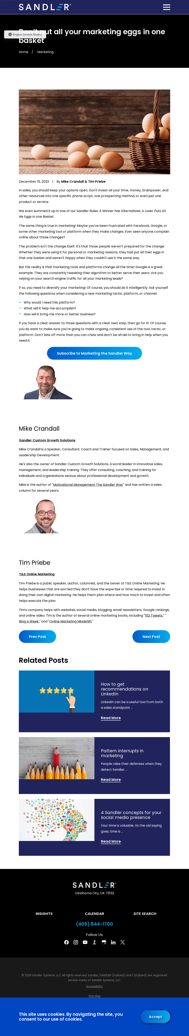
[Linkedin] (113, 942)
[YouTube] (85, 942)
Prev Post (37, 636)
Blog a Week (29, 621)
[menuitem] (94, 986)
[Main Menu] (166, 7)
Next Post (151, 636)
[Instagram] (76, 942)
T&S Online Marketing (36, 574)
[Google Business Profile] (104, 942)
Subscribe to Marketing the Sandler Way (94, 353)
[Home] (45, 7)
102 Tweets (153, 615)
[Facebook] (66, 942)
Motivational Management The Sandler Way (88, 484)
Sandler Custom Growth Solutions (47, 440)
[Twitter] (122, 942)
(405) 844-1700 (94, 924)
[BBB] (94, 942)
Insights (44, 913)
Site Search (144, 913)
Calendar (94, 913)
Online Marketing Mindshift (70, 621)
